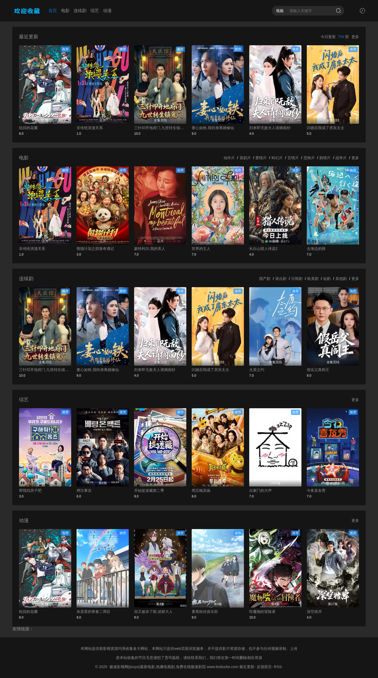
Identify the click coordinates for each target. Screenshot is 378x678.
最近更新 (246, 667)
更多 (355, 37)
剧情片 (325, 158)
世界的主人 (201, 248)
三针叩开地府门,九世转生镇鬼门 (160, 128)
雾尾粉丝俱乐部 (205, 611)
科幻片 (277, 158)
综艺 (94, 10)
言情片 (293, 158)
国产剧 (264, 278)
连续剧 (80, 10)
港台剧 (280, 278)
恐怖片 (309, 158)
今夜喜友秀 (316, 490)
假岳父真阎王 (318, 370)
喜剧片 (245, 158)
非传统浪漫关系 (90, 128)
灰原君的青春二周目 (93, 611)
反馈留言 (264, 667)
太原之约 (256, 370)
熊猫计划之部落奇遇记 (95, 248)
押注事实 (84, 490)
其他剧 (341, 278)
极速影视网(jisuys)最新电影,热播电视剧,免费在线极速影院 (157, 667)
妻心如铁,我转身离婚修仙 (213, 128)
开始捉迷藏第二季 (149, 490)
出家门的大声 (260, 490)
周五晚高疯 (201, 490)
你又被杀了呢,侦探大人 (153, 611)
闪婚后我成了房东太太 (325, 128)
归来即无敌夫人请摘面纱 (269, 128)
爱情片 (261, 158)
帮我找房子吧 (30, 490)
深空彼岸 (314, 611)
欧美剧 (313, 278)
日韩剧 (297, 278)
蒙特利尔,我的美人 (149, 248)
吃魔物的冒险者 (262, 611)
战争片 (341, 158)
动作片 (229, 158)
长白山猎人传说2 (263, 248)
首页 (52, 10)
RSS (278, 667)
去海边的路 (316, 248)
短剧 (327, 278)
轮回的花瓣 (28, 128)
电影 (65, 10)
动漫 (107, 10)
